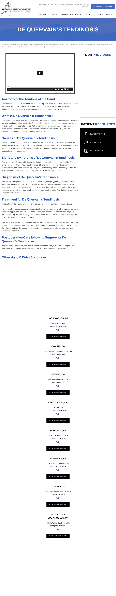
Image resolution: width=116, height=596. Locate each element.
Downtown (85, 6)
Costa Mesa (78, 5)
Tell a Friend (67, 568)
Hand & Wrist (35, 47)
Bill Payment (96, 142)
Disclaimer (17, 568)
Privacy (29, 568)
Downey (85, 5)
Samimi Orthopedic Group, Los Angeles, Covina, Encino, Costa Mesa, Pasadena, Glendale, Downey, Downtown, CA (58, 580)
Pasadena (63, 5)
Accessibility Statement (101, 568)
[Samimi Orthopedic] (16, 9)
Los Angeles (43, 5)
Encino (56, 5)
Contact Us (82, 568)
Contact (109, 15)
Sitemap (40, 568)
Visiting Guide (97, 151)
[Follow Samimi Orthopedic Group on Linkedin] (66, 560)
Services (53, 15)
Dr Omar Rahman (58, 583)
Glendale (70, 5)
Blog (101, 15)
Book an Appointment (104, 6)
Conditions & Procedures (20, 47)
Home (35, 15)
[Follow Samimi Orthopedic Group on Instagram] (50, 560)
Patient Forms (97, 134)
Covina (50, 5)
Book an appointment (58, 336)
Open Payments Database (58, 572)
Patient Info (90, 15)
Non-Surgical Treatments (71, 15)
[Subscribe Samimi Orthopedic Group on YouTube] (75, 560)
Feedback (53, 568)
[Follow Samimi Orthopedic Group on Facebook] (41, 560)
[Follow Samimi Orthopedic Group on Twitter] (58, 560)
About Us (42, 15)
